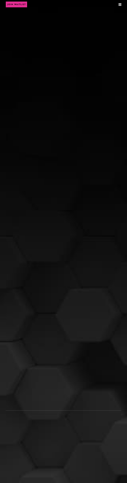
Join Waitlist (16, 5)
